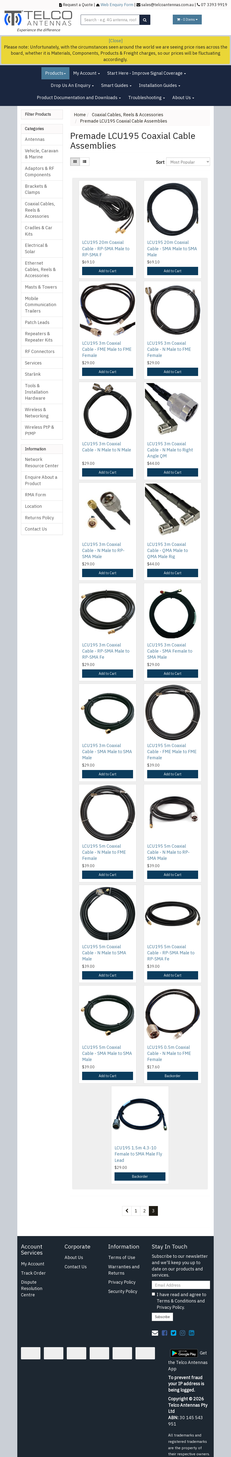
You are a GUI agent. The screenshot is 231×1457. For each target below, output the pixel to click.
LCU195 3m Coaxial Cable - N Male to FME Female (169, 349)
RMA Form (35, 495)
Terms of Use (121, 1257)
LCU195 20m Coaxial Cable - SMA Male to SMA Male (172, 248)
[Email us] (155, 1333)
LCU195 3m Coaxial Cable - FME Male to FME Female (107, 349)
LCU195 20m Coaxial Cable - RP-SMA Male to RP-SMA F (105, 248)
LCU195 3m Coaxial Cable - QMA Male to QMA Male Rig (167, 550)
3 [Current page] (153, 1211)
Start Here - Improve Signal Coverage (146, 73)
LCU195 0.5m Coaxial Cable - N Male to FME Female (169, 1053)
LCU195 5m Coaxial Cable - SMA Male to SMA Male (107, 1053)
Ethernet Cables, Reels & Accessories (40, 269)
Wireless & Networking (36, 413)
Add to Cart (107, 271)
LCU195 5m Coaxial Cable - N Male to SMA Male (104, 953)
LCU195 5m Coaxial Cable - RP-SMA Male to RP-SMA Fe (170, 953)
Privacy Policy (121, 1282)
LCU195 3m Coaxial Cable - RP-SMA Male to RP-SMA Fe (105, 651)
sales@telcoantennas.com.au (167, 4)
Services (33, 363)
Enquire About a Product (41, 480)
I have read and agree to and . (179, 1301)
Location (33, 506)
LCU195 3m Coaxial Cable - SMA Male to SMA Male (107, 751)
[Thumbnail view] (75, 161)
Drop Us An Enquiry (72, 85)
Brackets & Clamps (36, 189)
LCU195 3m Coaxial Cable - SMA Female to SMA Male (169, 651)
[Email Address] (181, 1285)
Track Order (33, 1273)
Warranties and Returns (124, 1270)
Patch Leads (37, 322)
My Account (86, 73)
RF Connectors (40, 351)
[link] (164, 1333)
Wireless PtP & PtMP (39, 430)
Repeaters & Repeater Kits (39, 337)
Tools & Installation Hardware (36, 392)
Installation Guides (159, 85)
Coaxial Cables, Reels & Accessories (40, 210)
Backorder (173, 1076)
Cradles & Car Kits (38, 231)
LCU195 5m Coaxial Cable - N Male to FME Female (104, 852)
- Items (187, 19)
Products (55, 73)
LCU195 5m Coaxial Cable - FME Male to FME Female (172, 751)
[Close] (116, 40)
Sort (159, 162)
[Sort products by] (188, 161)
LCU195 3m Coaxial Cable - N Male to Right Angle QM (170, 450)
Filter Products (38, 114)
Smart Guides (116, 85)
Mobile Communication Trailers (40, 305)
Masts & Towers (41, 287)
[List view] (84, 161)
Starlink (33, 374)
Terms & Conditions (176, 1301)
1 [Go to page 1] (136, 1211)
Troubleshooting (146, 97)
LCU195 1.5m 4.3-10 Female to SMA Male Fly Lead (138, 1154)
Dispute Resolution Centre (31, 1288)
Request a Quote (78, 4)
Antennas (35, 139)
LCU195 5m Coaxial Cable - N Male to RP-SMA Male (168, 852)
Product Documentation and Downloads (79, 97)
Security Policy (122, 1291)
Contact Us (36, 529)
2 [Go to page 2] (144, 1211)
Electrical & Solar (36, 248)
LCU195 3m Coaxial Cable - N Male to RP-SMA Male (103, 550)
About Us (183, 97)
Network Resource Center (42, 462)
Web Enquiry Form (117, 4)
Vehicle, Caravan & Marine (41, 154)
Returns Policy (39, 517)
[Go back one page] (127, 1211)
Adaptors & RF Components (39, 171)
